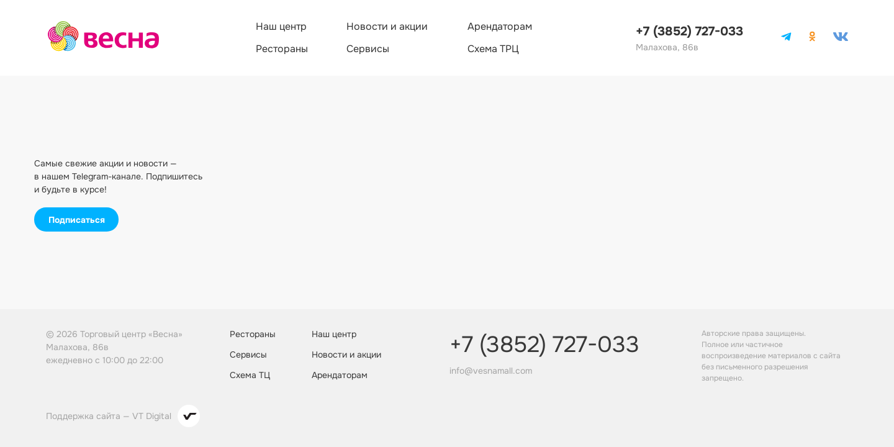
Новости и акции (387, 26)
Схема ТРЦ (493, 48)
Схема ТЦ (250, 375)
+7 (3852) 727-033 (689, 31)
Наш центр (281, 26)
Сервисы (367, 48)
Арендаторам (499, 26)
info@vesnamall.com (490, 370)
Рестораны (282, 48)
